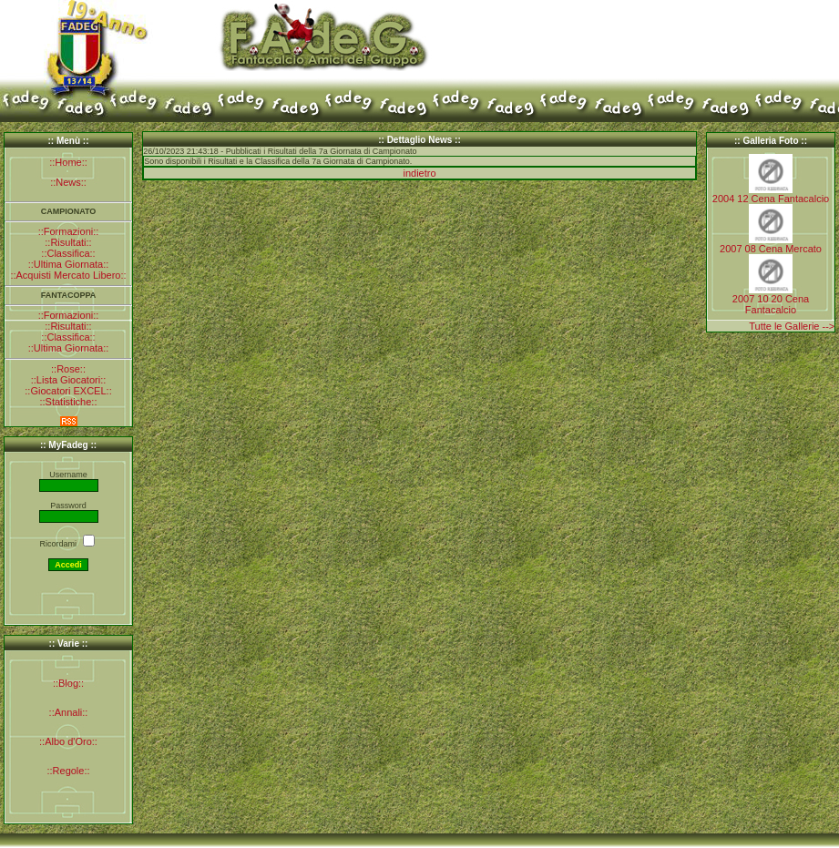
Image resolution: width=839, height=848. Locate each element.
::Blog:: (68, 683)
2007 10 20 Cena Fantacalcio (770, 304)
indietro (419, 173)
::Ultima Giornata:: (68, 264)
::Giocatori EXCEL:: (68, 390)
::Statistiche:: (68, 401)
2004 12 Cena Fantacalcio (770, 198)
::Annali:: (68, 712)
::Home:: (68, 162)
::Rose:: (68, 368)
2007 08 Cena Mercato (771, 248)
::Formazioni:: (68, 231)
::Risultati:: (68, 242)
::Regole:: (67, 770)
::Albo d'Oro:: (68, 741)
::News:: (68, 182)
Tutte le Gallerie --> (791, 326)
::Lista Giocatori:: (69, 379)
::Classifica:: (68, 253)
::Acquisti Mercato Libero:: (68, 275)
